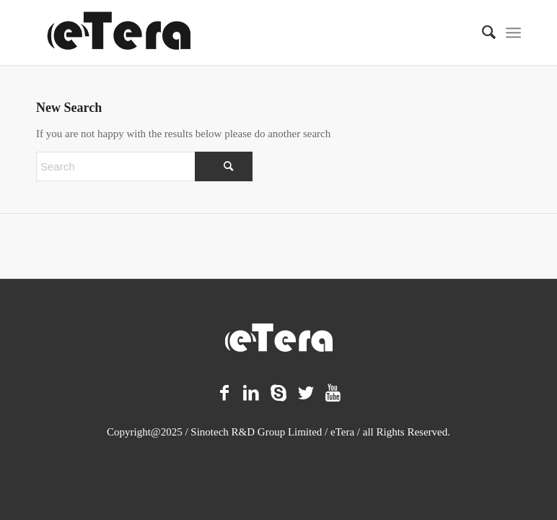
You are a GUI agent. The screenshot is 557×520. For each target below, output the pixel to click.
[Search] (482, 32)
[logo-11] (119, 32)
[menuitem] (482, 32)
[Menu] (513, 32)
